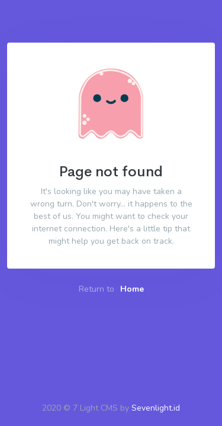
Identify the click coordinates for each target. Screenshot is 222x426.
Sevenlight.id (155, 408)
